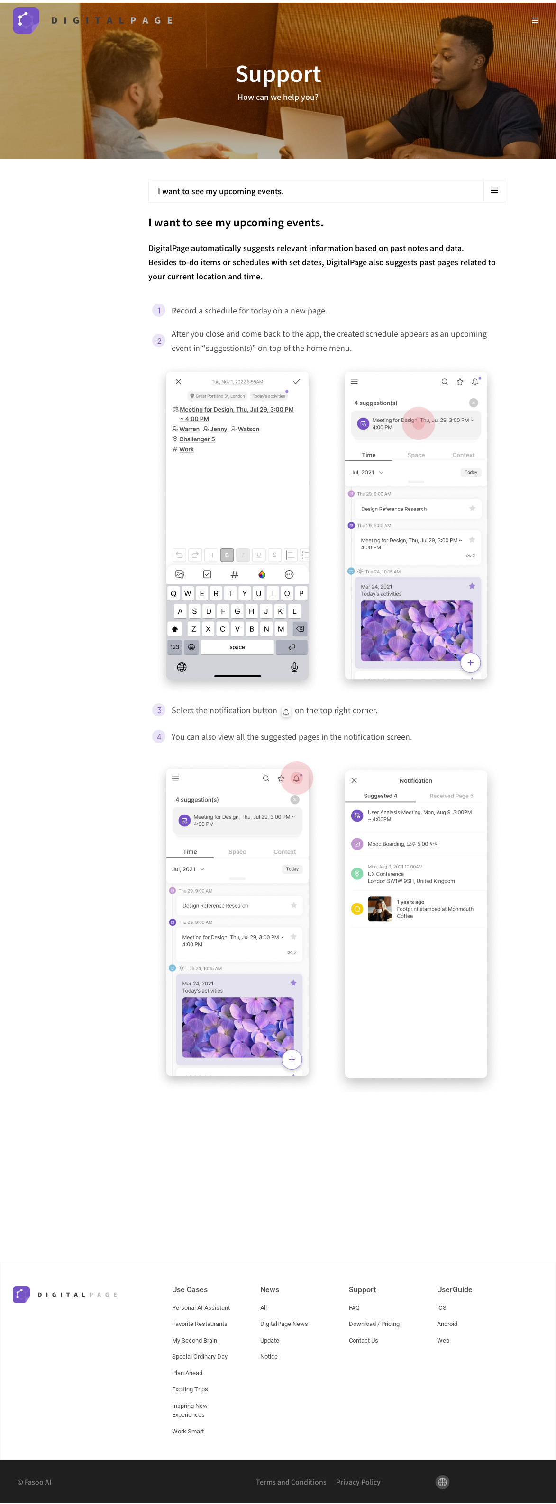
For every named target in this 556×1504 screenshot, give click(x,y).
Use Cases (190, 1290)
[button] (535, 20)
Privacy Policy (358, 1482)
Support (362, 1290)
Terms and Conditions (291, 1482)
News (269, 1290)
